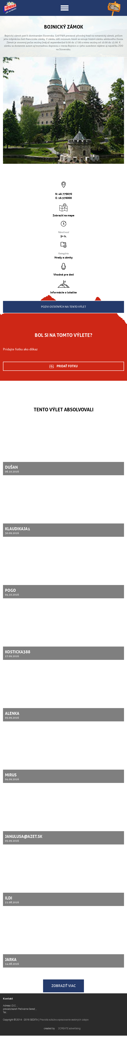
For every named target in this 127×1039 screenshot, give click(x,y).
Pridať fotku (67, 365)
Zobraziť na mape (63, 215)
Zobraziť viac (63, 986)
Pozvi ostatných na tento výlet (63, 306)
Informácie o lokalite (63, 292)
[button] (65, 7)
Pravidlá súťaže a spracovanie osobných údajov (64, 1020)
